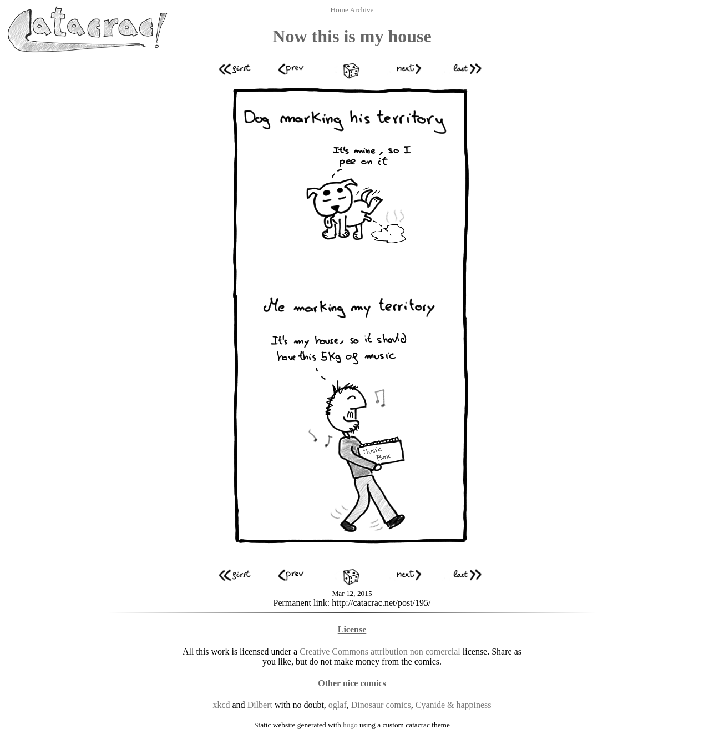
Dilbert (259, 705)
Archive (362, 10)
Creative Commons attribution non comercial (380, 651)
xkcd (221, 705)
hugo (350, 725)
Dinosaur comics (381, 705)
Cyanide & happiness (454, 705)
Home (340, 10)
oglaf (337, 705)
